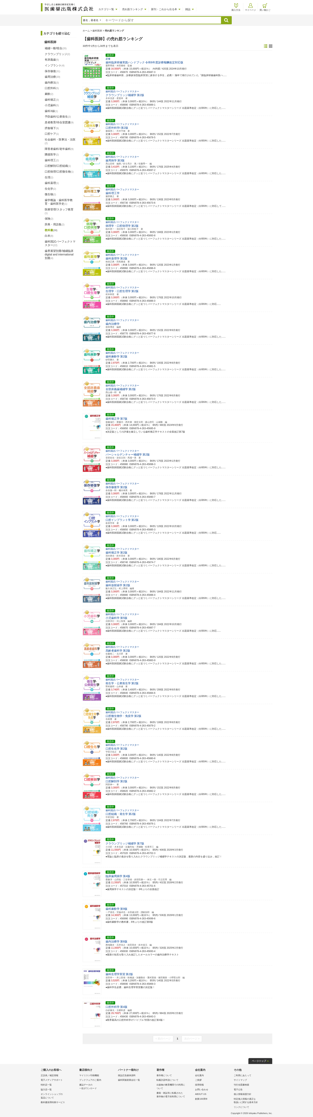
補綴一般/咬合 (55, 48)
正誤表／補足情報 (49, 1075)
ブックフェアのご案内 (90, 1080)
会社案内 (199, 1075)
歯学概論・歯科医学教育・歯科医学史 (59, 201)
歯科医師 (97, 30)
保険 (49, 218)
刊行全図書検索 (241, 1085)
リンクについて (241, 1107)
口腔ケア (52, 133)
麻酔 (49, 93)
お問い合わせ (201, 1089)
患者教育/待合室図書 (59, 122)
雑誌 (187, 9)
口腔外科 (52, 88)
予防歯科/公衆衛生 (58, 116)
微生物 (50, 194)
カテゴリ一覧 (106, 9)
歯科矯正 (52, 99)
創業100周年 (201, 1099)
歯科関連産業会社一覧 (129, 1080)
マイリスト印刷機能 (89, 1075)
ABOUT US (200, 1094)
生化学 (50, 188)
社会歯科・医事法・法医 (60, 141)
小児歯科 (52, 105)
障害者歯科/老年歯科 (59, 148)
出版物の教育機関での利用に (174, 1087)
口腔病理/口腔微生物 (59, 171)
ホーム (86, 30)
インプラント (54, 65)
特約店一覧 (46, 1085)
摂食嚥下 (52, 128)
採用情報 (199, 1085)
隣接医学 (52, 154)
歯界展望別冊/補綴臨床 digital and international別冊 (59, 254)
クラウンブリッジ (57, 54)
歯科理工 (52, 160)
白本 (49, 235)
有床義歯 (52, 59)
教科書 (51, 230)
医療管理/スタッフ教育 (59, 211)
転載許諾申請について (167, 1080)
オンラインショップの (59, 1096)
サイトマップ (240, 1080)
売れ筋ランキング (132, 9)
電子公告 (238, 1089)
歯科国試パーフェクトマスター (60, 243)
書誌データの (97, 1087)
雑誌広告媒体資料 (127, 1075)
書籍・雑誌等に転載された (174, 1095)
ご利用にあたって (242, 1075)
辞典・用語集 (54, 224)
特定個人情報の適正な (252, 1101)
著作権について (164, 1075)
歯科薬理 (52, 183)
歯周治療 (52, 76)
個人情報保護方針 (242, 1094)
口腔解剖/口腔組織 (58, 165)
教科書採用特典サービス (53, 1102)
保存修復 (52, 71)
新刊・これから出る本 (164, 9)
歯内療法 (52, 82)
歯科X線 (51, 111)
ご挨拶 (198, 1080)
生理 (49, 177)
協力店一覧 (46, 1089)
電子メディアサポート (52, 1080)
